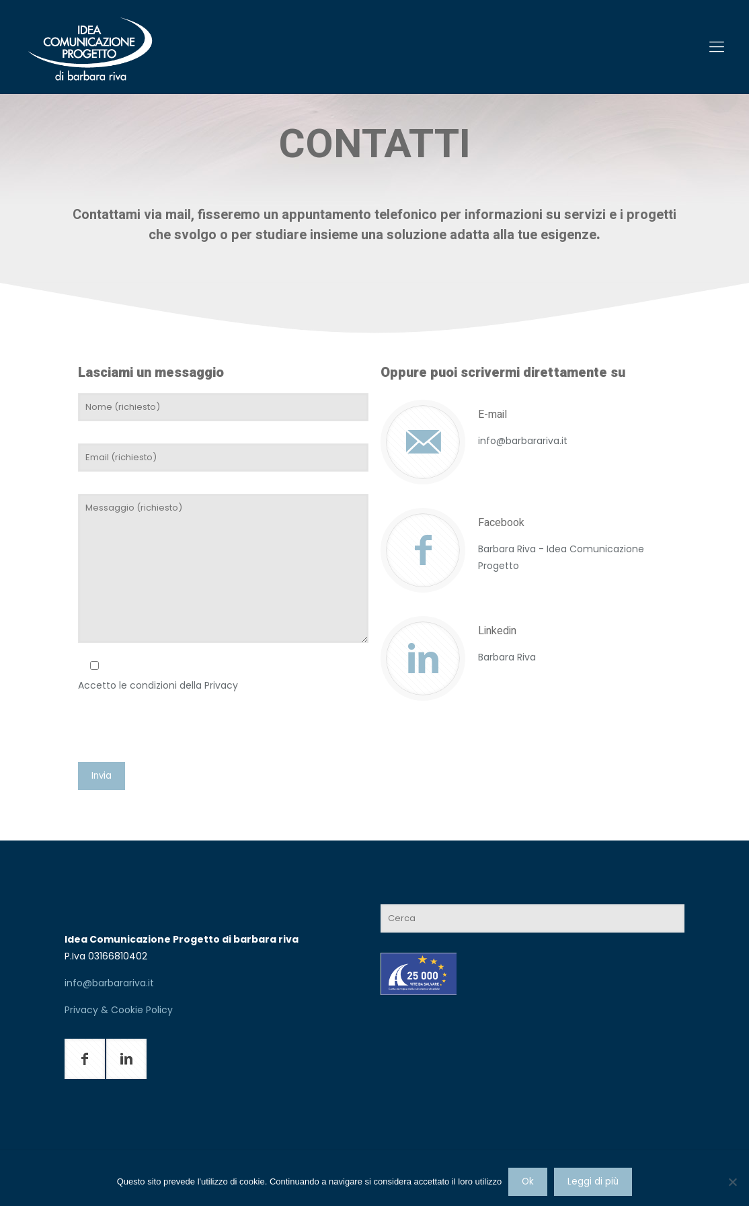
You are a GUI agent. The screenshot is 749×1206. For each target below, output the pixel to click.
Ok (528, 1181)
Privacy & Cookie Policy (119, 1010)
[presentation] (180, 730)
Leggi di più (593, 1181)
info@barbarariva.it (109, 983)
